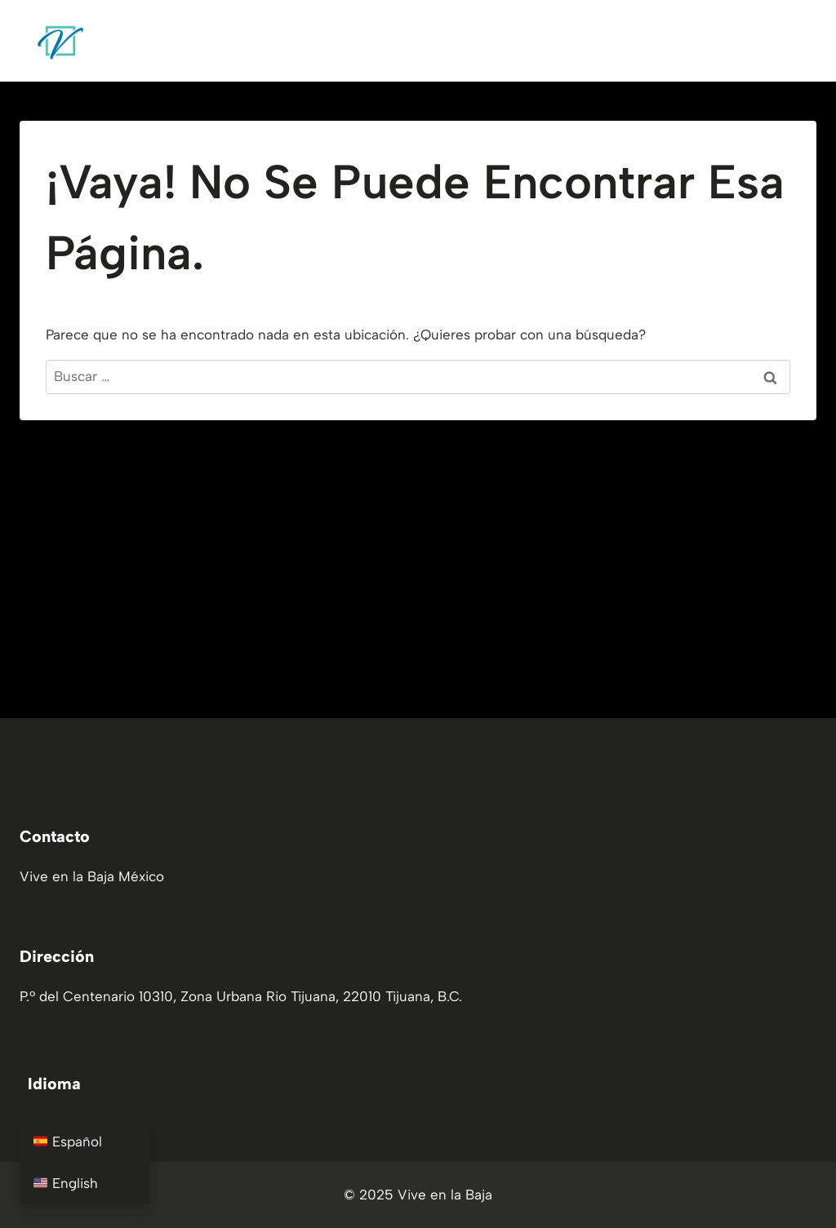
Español (67, 1141)
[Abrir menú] (797, 40)
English (65, 1183)
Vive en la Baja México (92, 876)
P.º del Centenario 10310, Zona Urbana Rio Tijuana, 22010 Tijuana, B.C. (241, 996)
